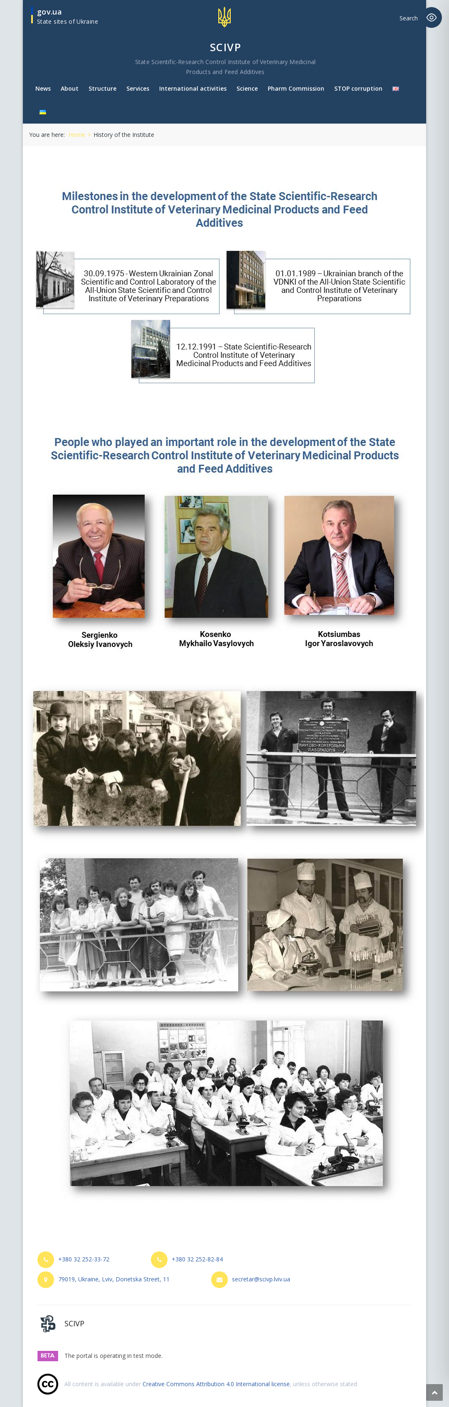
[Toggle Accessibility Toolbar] (431, 17)
